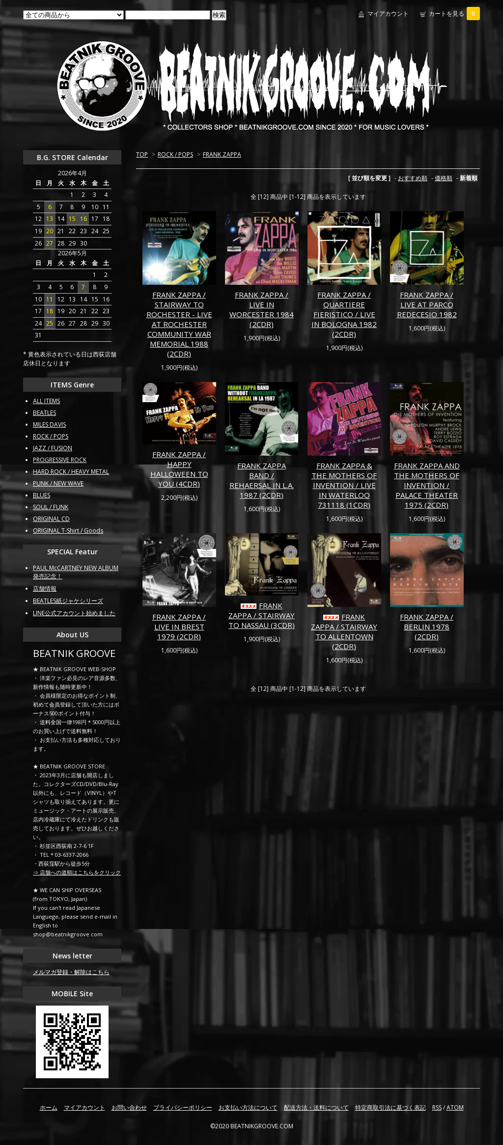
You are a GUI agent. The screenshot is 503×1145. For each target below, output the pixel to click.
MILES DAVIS (49, 424)
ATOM (455, 1107)
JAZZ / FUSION (52, 448)
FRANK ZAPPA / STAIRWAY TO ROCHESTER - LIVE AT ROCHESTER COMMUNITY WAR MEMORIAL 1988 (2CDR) (179, 324)
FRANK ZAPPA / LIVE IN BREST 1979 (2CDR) (179, 626)
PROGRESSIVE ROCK (59, 460)
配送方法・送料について (316, 1107)
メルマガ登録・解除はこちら (71, 972)
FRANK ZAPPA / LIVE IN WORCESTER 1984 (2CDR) (261, 309)
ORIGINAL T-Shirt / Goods (68, 530)
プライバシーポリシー (182, 1107)
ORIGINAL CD (51, 519)
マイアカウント (388, 13)
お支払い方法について (248, 1107)
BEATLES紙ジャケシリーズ (68, 601)
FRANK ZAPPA (222, 154)
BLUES (41, 495)
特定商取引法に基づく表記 (390, 1107)
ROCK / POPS (175, 154)
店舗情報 (44, 588)
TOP (142, 154)
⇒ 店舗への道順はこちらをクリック (77, 872)
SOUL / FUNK (50, 507)
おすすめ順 (412, 178)
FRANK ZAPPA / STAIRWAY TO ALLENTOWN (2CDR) (344, 631)
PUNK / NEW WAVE (58, 483)
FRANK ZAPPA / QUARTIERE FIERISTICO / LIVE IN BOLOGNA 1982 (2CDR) (344, 314)
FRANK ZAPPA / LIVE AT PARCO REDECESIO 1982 (427, 304)
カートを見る (454, 13)
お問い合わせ (129, 1107)
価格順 (443, 178)
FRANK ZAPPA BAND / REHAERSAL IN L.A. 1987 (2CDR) (261, 480)
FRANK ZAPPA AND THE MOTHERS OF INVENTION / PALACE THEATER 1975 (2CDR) (427, 485)
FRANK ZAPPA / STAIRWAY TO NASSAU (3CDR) (261, 615)
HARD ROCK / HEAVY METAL (71, 471)
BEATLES (44, 413)
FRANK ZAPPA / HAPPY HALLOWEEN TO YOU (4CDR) (179, 469)
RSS (437, 1107)
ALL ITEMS (46, 401)
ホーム (48, 1107)
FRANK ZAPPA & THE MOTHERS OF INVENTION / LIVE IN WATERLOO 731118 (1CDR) (344, 485)
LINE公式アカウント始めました (74, 613)
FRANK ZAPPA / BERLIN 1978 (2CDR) (426, 626)
